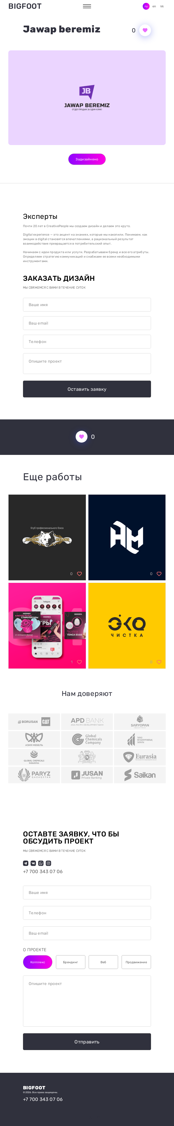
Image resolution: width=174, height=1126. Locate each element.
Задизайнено (87, 159)
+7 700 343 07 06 (43, 871)
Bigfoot (24, 6)
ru (146, 6)
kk (162, 6)
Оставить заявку (87, 389)
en (154, 6)
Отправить (87, 1042)
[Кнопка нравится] (145, 30)
